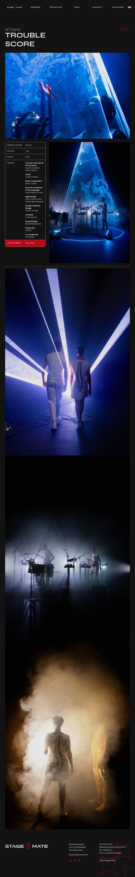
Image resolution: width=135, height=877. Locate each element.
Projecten (56, 7)
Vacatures (117, 7)
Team (76, 7)
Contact (97, 7)
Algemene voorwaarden (109, 857)
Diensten (35, 7)
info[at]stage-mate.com (78, 855)
